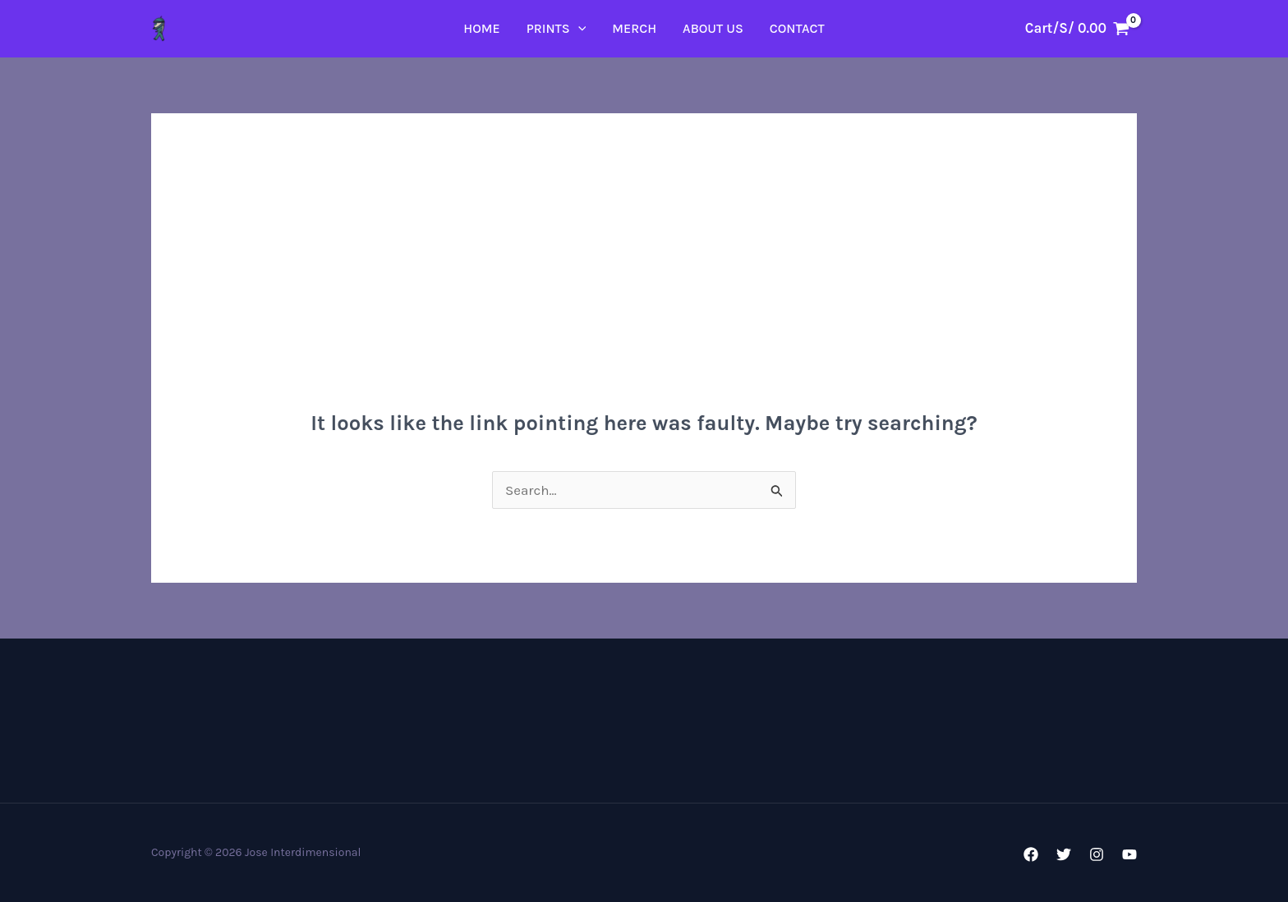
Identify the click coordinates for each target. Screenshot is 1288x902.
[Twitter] (1063, 854)
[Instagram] (1096, 854)
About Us (713, 28)
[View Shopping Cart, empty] (1077, 28)
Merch (634, 28)
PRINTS (556, 28)
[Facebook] (1031, 854)
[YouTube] (1129, 854)
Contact (797, 28)
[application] (578, 28)
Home (481, 28)
